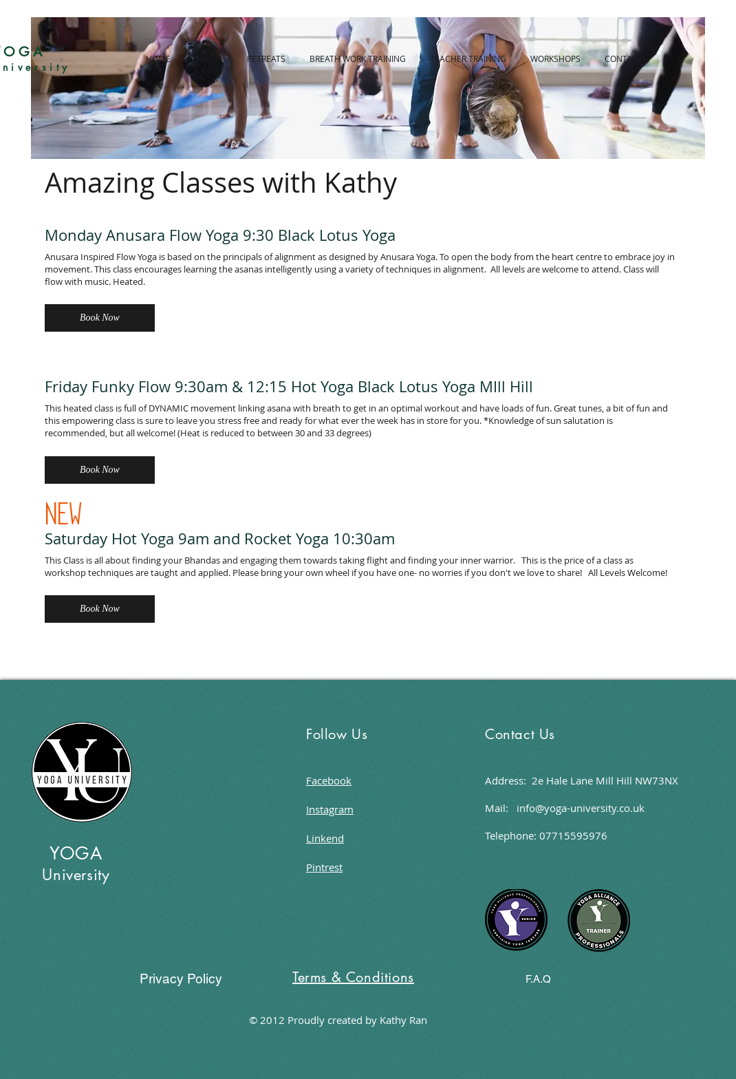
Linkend (325, 838)
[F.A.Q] (538, 978)
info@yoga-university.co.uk (581, 808)
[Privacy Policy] (180, 979)
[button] (100, 318)
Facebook (328, 780)
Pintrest (324, 867)
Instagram (330, 809)
